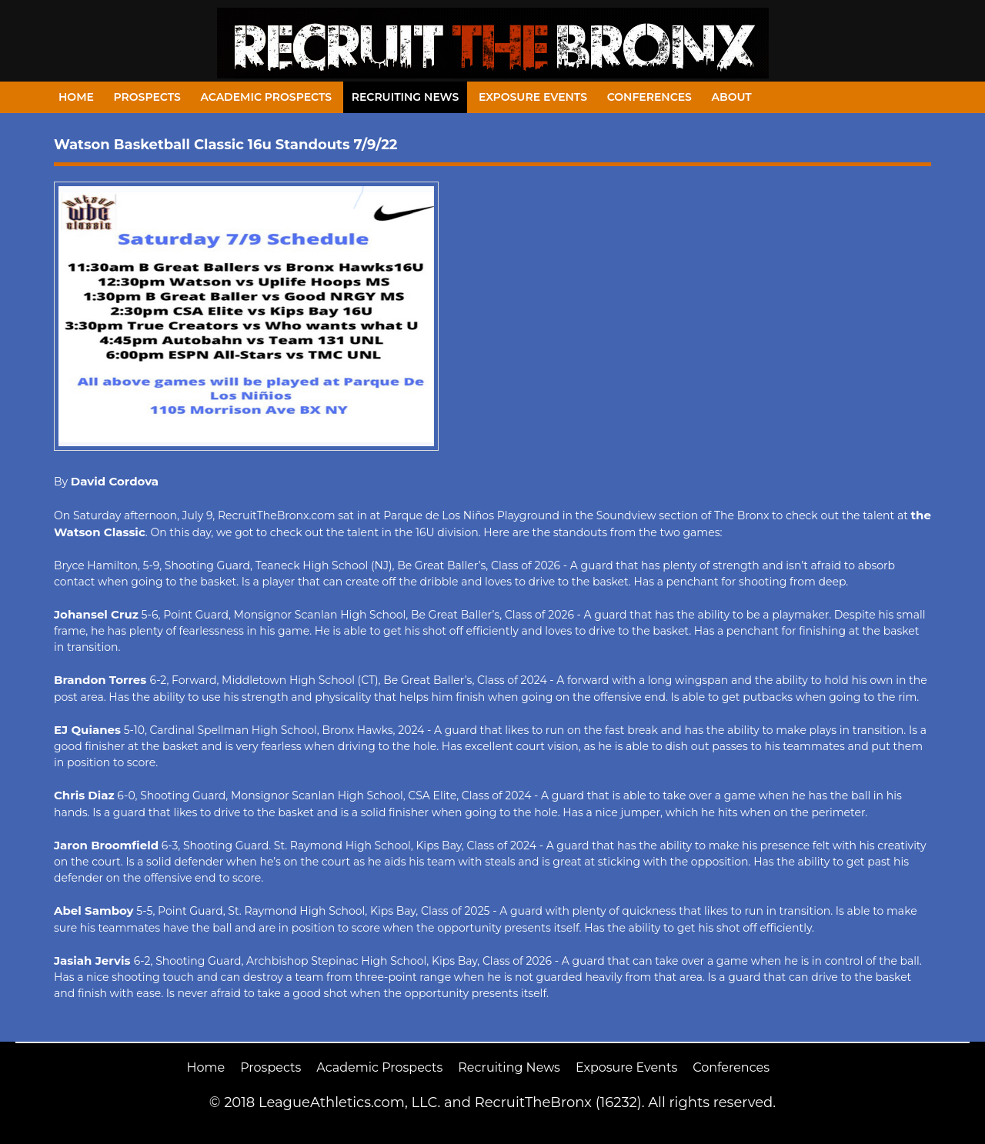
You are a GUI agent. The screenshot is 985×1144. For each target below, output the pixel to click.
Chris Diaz (84, 795)
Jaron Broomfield (106, 845)
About (732, 97)
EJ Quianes (87, 729)
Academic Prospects (266, 97)
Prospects (147, 97)
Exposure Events (533, 97)
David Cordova (115, 481)
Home (76, 97)
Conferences (649, 97)
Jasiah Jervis (94, 960)
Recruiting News (405, 97)
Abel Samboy (94, 910)
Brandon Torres (102, 679)
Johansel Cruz (96, 614)
